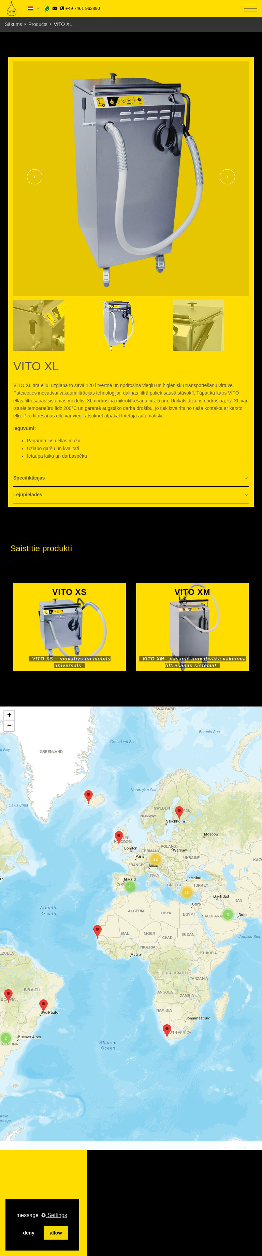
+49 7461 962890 (80, 8)
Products (38, 24)
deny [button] (28, 1233)
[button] (43, 1006)
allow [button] (56, 1233)
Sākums (13, 24)
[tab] (131, 478)
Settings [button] (54, 1215)
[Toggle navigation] (250, 8)
